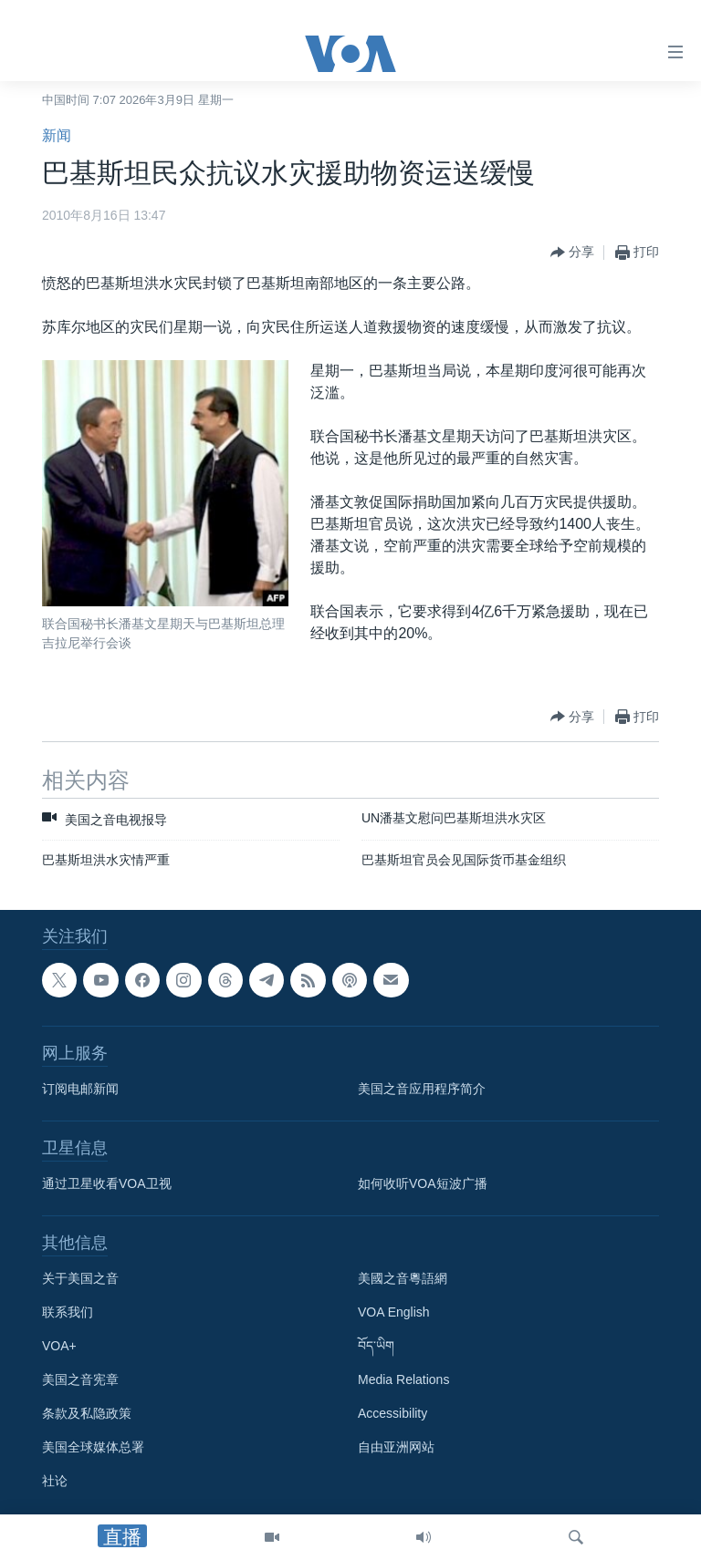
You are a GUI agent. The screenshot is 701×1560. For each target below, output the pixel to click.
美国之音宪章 (80, 1379)
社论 (55, 1480)
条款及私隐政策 (86, 1413)
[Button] (572, 252)
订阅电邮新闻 (80, 1088)
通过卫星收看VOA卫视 (107, 1183)
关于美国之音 (80, 1278)
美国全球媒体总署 (93, 1447)
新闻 (56, 135)
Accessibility (392, 1413)
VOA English (394, 1312)
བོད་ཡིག (376, 1345)
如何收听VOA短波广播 (422, 1183)
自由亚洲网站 (396, 1447)
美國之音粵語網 (402, 1278)
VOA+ (59, 1345)
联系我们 (67, 1312)
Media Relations (403, 1379)
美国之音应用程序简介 (422, 1088)
